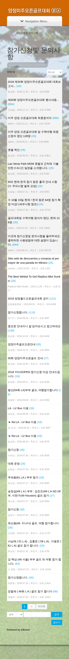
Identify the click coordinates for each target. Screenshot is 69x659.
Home (10, 33)
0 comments (39, 65)
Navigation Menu (33, 21)
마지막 (41, 606)
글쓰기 (56, 622)
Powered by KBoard (18, 629)
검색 (56, 614)
